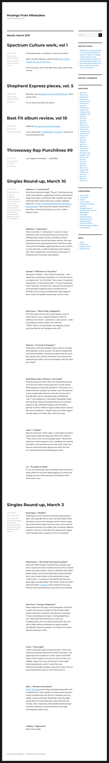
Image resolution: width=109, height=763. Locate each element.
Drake (18, 199)
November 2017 (85, 133)
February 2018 (84, 127)
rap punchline (11, 166)
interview (83, 206)
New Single (83, 215)
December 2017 (85, 131)
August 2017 (84, 136)
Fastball (9, 201)
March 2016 (84, 168)
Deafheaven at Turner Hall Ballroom (53, 94)
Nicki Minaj (10, 212)
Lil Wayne (16, 205)
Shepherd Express (13, 99)
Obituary (15, 214)
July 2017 (83, 138)
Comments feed (85, 247)
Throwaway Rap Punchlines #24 (90, 59)
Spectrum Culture (13, 58)
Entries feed (84, 244)
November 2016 (85, 155)
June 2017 (83, 140)
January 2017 (84, 151)
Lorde (9, 208)
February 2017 (84, 148)
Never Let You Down (13, 210)
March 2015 (84, 181)
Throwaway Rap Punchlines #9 (40, 150)
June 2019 (83, 106)
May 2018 (83, 121)
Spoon (19, 132)
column (82, 200)
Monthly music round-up (88, 210)
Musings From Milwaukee (26, 15)
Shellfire (9, 525)
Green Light (11, 518)
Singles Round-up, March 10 (36, 181)
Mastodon (14, 208)
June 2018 (83, 118)
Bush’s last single (33, 689)
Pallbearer (10, 216)
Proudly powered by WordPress (36, 754)
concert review (12, 97)
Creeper (9, 61)
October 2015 (84, 172)
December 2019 (85, 101)
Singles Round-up (13, 192)
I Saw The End (11, 203)
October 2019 (84, 103)
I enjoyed (43, 585)
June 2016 (83, 161)
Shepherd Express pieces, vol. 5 (40, 85)
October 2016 (84, 157)
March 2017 (84, 146)
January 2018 (84, 129)
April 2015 (83, 178)
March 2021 (84, 95)
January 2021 (84, 97)
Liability (9, 205)
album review (11, 56)
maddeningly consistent (52, 132)
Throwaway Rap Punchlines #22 (90, 63)
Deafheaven (11, 102)
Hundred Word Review (87, 204)
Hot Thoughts (11, 132)
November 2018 (85, 112)
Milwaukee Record (86, 208)
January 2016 (84, 170)
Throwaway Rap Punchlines (89, 225)
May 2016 (83, 163)
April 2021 (83, 93)
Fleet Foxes (16, 201)
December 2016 (85, 153)
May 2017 (83, 142)
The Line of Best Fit (86, 223)
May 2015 (83, 176)
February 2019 (84, 108)
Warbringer (11, 529)
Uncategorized (84, 228)
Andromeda (11, 199)
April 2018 (83, 123)
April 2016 (83, 166)
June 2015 (83, 174)
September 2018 (85, 114)
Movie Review (84, 213)
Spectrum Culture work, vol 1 (37, 45)
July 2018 (83, 116)
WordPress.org (85, 249)
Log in (82, 242)
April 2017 (83, 144)
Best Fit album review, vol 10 (37, 118)
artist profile (84, 197)
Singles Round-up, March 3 (35, 504)
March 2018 (84, 125)
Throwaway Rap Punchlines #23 (90, 61)
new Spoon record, (47, 126)
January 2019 (84, 110)
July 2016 (83, 159)
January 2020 (84, 99)
